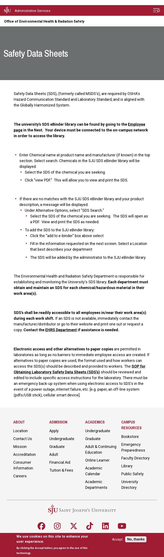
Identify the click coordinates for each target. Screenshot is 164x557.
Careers (20, 476)
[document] (55, 545)
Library (127, 466)
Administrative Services (32, 11)
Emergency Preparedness (133, 447)
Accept (117, 539)
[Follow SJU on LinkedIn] (105, 526)
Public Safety (132, 474)
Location (20, 431)
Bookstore (130, 436)
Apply (54, 431)
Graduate (57, 446)
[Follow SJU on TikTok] (90, 526)
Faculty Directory (135, 458)
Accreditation (24, 454)
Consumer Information (23, 465)
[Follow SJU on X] (73, 526)
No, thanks (136, 539)
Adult (53, 454)
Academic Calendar (93, 471)
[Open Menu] (156, 11)
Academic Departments (96, 484)
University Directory (129, 484)
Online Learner (97, 460)
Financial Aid (59, 462)
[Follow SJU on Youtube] (122, 526)
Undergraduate (61, 438)
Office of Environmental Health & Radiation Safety (44, 21)
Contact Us (22, 438)
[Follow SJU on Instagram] (57, 526)
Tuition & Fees (61, 470)
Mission (20, 446)
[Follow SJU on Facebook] (41, 526)
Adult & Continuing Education (100, 449)
